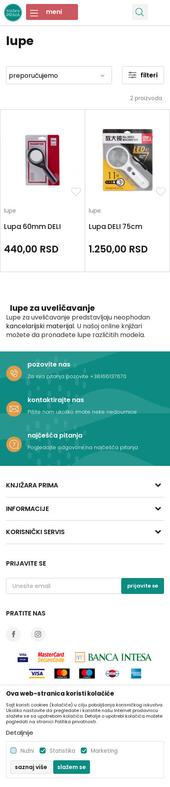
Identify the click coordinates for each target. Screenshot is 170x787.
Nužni (27, 751)
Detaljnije (19, 732)
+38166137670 (108, 376)
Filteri (143, 75)
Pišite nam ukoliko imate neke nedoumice (82, 412)
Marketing (104, 751)
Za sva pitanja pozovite (59, 376)
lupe (10, 211)
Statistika (62, 751)
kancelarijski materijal (40, 326)
